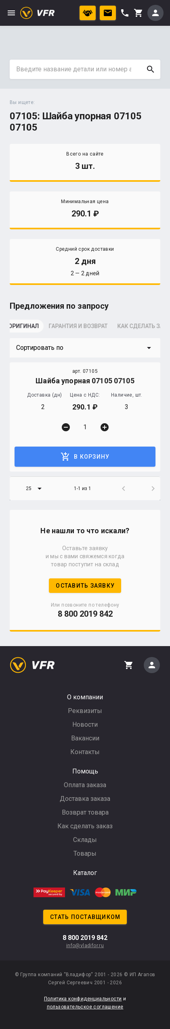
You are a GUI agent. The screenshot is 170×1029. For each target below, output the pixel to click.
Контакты (85, 752)
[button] (85, 347)
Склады (85, 840)
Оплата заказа (85, 785)
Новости (85, 724)
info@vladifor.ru (85, 945)
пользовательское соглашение (85, 1007)
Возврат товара (85, 812)
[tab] (30, 328)
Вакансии (85, 738)
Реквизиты (85, 711)
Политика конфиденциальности (83, 999)
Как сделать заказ (85, 826)
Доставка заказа (85, 798)
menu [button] (11, 13)
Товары (85, 853)
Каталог (85, 873)
